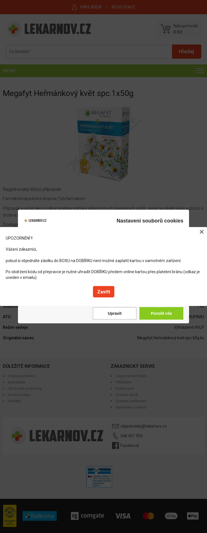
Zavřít (103, 292)
